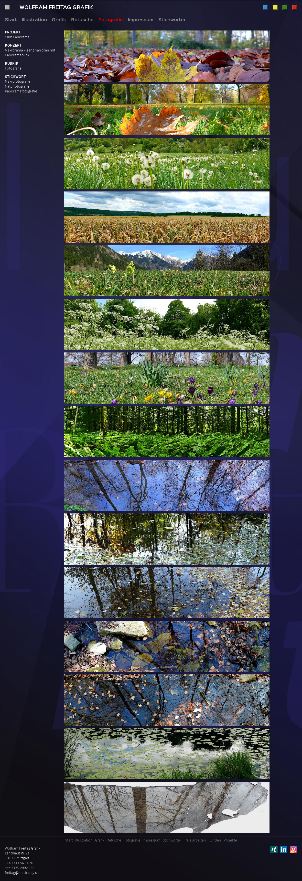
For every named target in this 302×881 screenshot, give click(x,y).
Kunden (214, 840)
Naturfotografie (17, 86)
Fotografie (294, 7)
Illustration (265, 7)
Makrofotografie (17, 81)
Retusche (284, 7)
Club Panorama (17, 36)
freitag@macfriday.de (22, 872)
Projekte (230, 840)
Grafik (275, 7)
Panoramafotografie (21, 91)
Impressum (140, 19)
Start (11, 19)
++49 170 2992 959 (19, 867)
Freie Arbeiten (194, 840)
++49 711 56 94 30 (19, 862)
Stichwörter (172, 19)
